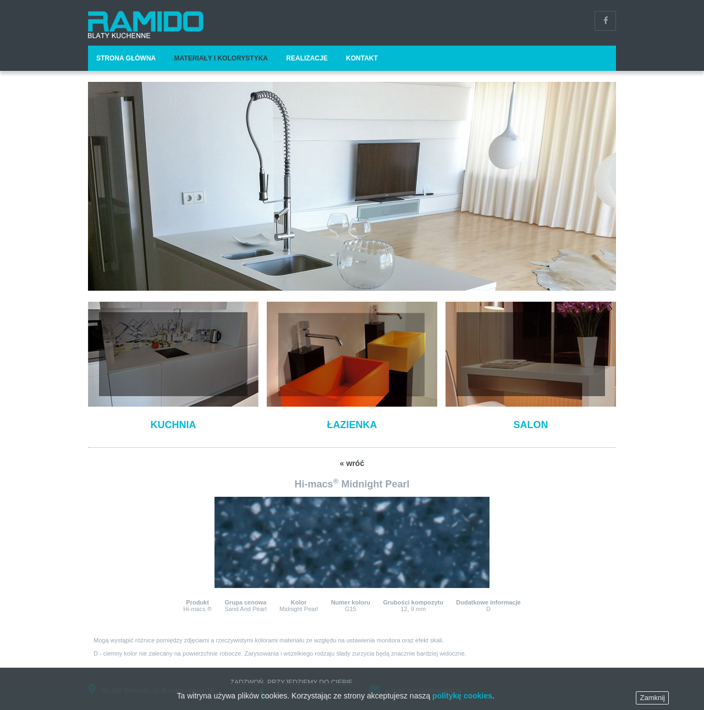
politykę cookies (462, 700)
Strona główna (126, 58)
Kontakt (362, 58)
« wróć (352, 463)
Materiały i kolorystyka (221, 58)
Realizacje (306, 58)
